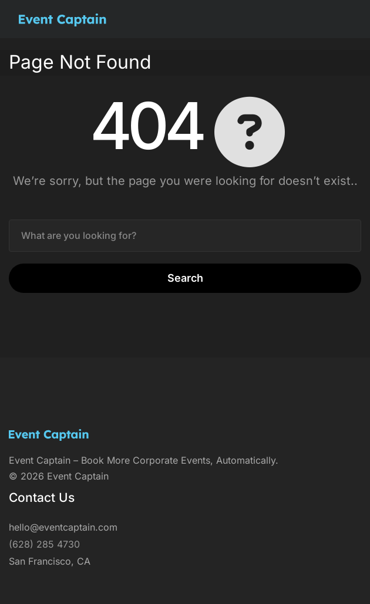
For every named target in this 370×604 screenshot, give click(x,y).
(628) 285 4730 (44, 544)
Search (185, 278)
